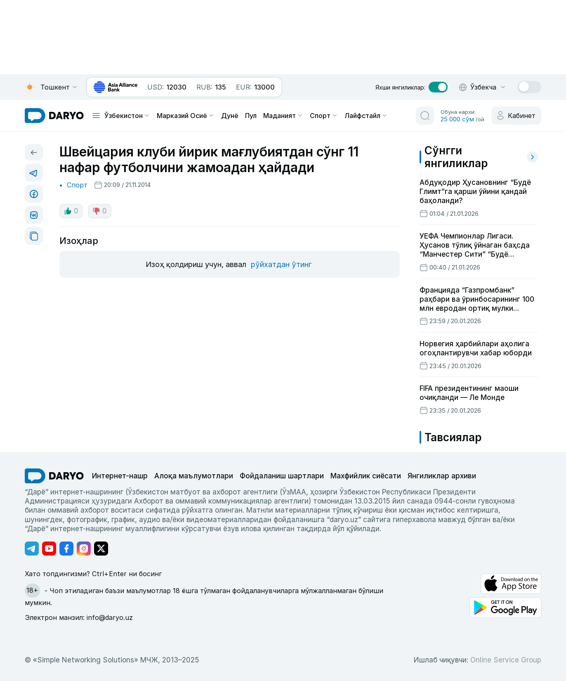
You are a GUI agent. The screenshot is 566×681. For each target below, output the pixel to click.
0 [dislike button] (99, 211)
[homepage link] (54, 115)
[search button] (425, 115)
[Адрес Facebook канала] (66, 548)
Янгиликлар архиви (442, 476)
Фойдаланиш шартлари (282, 476)
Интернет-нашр (120, 476)
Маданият (283, 115)
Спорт (324, 115)
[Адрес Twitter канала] (101, 548)
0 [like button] (71, 211)
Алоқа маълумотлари (193, 476)
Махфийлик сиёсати (365, 476)
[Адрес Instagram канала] (84, 548)
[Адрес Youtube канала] (49, 548)
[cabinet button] (516, 115)
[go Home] (54, 475)
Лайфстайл (366, 115)
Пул (251, 115)
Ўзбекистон (127, 115)
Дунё (229, 115)
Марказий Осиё (186, 115)
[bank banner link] (115, 87)
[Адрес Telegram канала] (32, 548)
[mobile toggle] (96, 115)
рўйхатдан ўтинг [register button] (281, 264)
